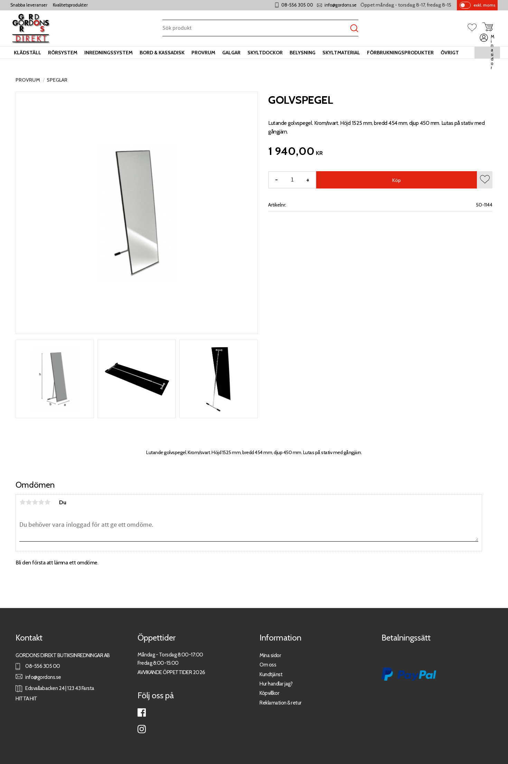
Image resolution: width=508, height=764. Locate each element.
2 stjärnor (29, 502)
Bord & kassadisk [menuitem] (162, 52)
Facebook (142, 712)
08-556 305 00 (297, 5)
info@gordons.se (340, 5)
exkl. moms (484, 5)
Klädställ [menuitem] (27, 52)
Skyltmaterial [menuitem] (341, 52)
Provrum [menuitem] (203, 52)
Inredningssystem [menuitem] (108, 52)
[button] (475, 28)
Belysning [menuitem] (303, 52)
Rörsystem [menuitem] (62, 52)
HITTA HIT (26, 698)
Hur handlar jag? (276, 683)
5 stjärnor (47, 502)
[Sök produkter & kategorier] (256, 28)
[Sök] (354, 28)
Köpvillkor (269, 693)
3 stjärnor (35, 502)
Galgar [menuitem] (231, 52)
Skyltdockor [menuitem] (265, 52)
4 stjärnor (41, 502)
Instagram (142, 729)
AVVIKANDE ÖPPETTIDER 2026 (171, 672)
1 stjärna (22, 502)
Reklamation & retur (281, 702)
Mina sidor (270, 655)
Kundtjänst (271, 674)
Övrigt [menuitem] (450, 52)
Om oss (268, 664)
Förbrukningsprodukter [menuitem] (400, 52)
